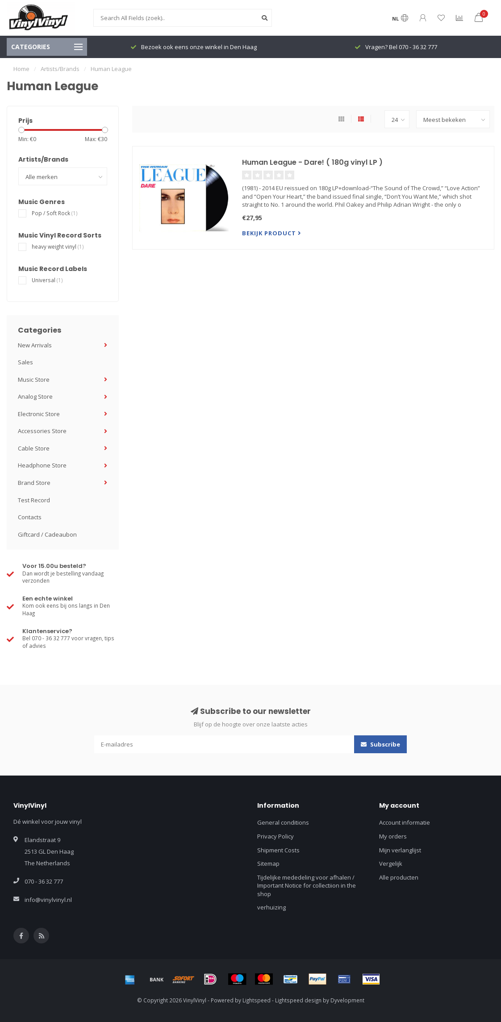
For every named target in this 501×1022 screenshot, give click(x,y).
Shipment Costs (278, 850)
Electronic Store (39, 414)
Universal (47, 280)
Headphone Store (42, 465)
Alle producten (398, 877)
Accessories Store (42, 431)
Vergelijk (390, 863)
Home (21, 69)
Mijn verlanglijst (400, 850)
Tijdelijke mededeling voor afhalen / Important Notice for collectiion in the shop (306, 885)
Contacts (30, 517)
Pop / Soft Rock (55, 213)
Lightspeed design (298, 1000)
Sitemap (268, 863)
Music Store (34, 379)
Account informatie (404, 822)
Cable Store (34, 448)
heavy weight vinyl (58, 246)
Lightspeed (256, 1000)
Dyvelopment (347, 1000)
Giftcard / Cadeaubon (47, 534)
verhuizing (271, 907)
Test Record (34, 500)
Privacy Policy (275, 836)
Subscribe (380, 744)
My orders (393, 836)
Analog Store (35, 396)
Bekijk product (271, 233)
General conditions (283, 822)
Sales (25, 362)
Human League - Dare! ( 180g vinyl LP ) (312, 162)
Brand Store (34, 483)
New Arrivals (35, 345)
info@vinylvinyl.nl (48, 900)
